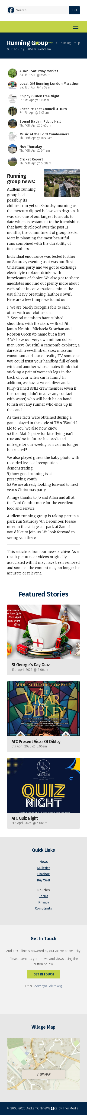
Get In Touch (43, 974)
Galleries (43, 868)
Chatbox (43, 874)
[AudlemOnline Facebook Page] (11, 11)
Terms (43, 896)
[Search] (40, 10)
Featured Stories (43, 594)
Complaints (43, 908)
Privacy (43, 902)
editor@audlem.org (48, 986)
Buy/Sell (43, 880)
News (49, 43)
